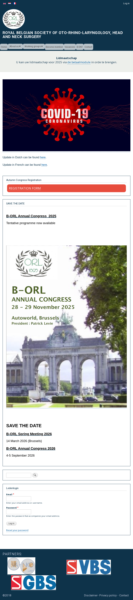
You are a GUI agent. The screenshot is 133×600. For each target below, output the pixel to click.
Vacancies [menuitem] (70, 47)
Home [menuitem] (4, 47)
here (43, 157)
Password (11, 507)
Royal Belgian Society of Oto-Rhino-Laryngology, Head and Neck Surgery (63, 34)
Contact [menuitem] (88, 47)
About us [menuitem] (14, 46)
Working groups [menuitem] (33, 46)
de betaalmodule (79, 62)
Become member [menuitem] (54, 47)
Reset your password (17, 530)
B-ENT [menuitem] (80, 47)
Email (9, 494)
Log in (126, 3)
